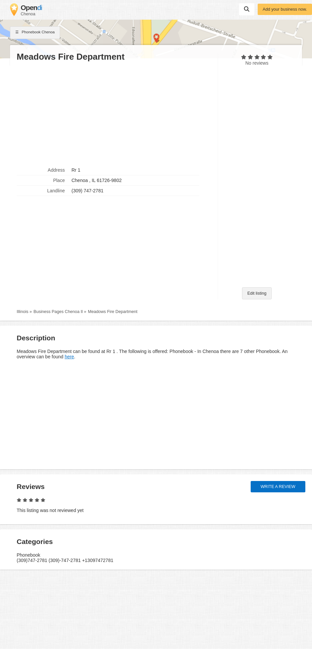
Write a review (278, 486)
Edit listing (256, 293)
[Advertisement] (114, 113)
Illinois (22, 311)
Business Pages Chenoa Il (58, 311)
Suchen (246, 9)
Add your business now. (285, 9)
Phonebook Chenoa (35, 32)
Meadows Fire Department (112, 311)
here (69, 356)
